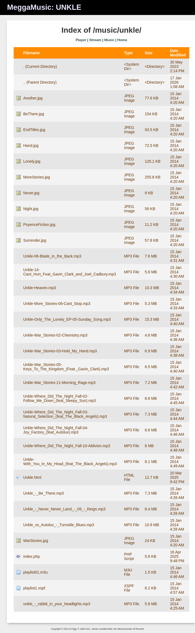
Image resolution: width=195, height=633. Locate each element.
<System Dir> (131, 66)
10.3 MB (152, 288)
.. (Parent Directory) (40, 82)
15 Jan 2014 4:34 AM (177, 287)
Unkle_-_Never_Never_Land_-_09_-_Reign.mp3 (64, 509)
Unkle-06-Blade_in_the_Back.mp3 (52, 256)
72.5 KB (151, 145)
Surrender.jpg (34, 240)
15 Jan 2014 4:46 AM (177, 430)
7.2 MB (151, 382)
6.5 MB (151, 367)
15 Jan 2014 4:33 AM (177, 303)
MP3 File (131, 256)
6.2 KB (150, 588)
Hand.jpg (31, 145)
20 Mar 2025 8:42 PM (177, 477)
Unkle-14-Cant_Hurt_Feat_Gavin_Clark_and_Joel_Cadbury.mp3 (69, 272)
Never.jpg (31, 193)
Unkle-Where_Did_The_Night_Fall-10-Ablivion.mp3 (66, 446)
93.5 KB (151, 130)
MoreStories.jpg (36, 177)
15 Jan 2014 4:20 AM (177, 98)
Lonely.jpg (31, 161)
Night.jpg (30, 209)
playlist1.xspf (34, 588)
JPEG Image (129, 98)
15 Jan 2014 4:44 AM (177, 414)
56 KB (150, 209)
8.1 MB (151, 461)
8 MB (149, 446)
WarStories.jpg (35, 540)
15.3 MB (152, 319)
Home (122, 40)
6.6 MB (151, 430)
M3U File (128, 572)
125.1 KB (153, 161)
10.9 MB (152, 525)
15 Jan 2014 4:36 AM (177, 335)
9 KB (149, 193)
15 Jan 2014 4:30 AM (177, 271)
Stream (95, 40)
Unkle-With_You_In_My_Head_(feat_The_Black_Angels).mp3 (70, 461)
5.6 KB (150, 556)
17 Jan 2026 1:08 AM (177, 82)
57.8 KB (151, 240)
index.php (31, 556)
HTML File (129, 477)
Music (109, 40)
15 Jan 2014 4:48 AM (177, 445)
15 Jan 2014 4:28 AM (177, 524)
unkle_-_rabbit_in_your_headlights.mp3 (56, 604)
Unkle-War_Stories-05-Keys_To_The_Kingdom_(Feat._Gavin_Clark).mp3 (66, 366)
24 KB (150, 540)
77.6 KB (151, 98)
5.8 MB (151, 604)
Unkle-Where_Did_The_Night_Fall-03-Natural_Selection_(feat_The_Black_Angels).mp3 (65, 414)
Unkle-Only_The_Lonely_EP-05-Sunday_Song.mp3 (67, 319)
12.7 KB (151, 477)
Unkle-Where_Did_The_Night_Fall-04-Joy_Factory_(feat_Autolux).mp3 (55, 430)
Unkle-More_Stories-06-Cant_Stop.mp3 (56, 303)
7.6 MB (151, 256)
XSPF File (129, 588)
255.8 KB (153, 177)
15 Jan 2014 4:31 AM (177, 256)
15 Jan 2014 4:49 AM (177, 461)
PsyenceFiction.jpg (39, 224)
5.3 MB (151, 303)
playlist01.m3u (35, 572)
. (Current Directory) (40, 66)
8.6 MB (151, 398)
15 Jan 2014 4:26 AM (177, 493)
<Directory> (154, 66)
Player (81, 40)
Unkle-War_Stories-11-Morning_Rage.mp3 (59, 382)
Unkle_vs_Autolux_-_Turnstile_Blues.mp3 (58, 525)
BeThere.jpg (33, 114)
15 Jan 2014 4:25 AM (177, 603)
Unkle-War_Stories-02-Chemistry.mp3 (55, 335)
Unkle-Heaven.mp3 (39, 288)
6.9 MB (151, 351)
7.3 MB (151, 414)
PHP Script (129, 556)
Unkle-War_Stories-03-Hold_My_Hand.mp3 (60, 351)
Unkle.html (32, 477)
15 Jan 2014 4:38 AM (177, 351)
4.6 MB (151, 335)
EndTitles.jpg (34, 130)
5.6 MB (151, 272)
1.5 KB (150, 572)
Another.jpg (33, 98)
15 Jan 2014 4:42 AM (177, 382)
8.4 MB (151, 509)
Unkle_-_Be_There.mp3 (43, 493)
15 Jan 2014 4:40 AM (177, 319)
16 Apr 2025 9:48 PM (177, 556)
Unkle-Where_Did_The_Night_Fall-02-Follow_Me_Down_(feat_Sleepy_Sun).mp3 (59, 398)
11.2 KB (151, 224)
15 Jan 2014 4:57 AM (177, 588)
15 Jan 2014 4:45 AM (177, 398)
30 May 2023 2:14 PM (177, 66)
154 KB (151, 114)
